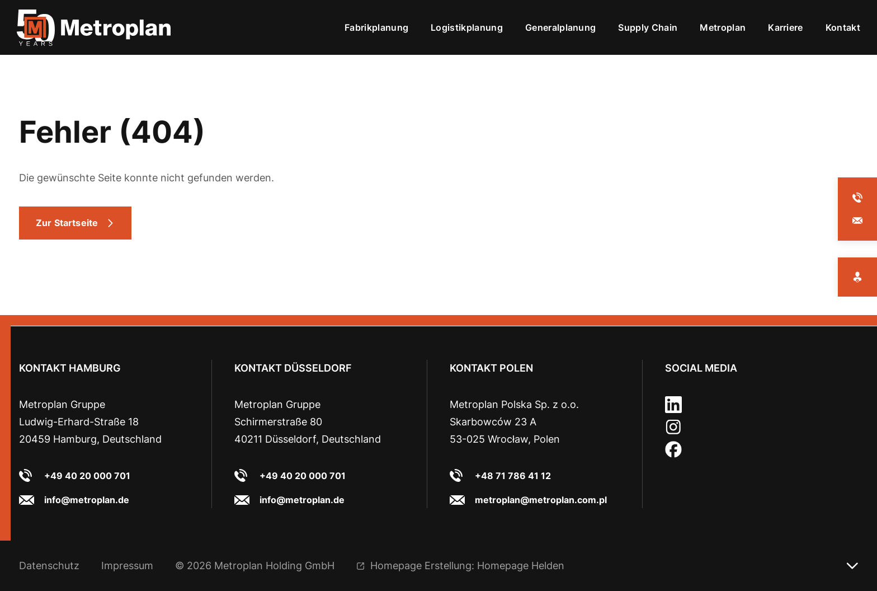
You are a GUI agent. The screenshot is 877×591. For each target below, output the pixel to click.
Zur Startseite (67, 222)
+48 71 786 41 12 (513, 475)
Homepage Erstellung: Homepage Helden (467, 565)
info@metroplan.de (86, 499)
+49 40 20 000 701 (87, 475)
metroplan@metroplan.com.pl (541, 499)
